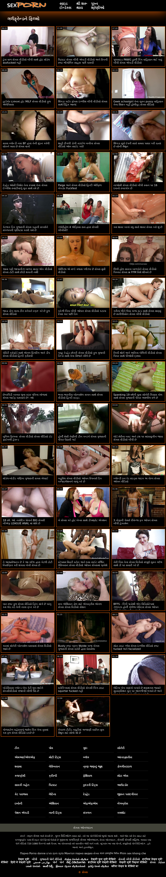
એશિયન (54, 803)
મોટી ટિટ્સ (55, 757)
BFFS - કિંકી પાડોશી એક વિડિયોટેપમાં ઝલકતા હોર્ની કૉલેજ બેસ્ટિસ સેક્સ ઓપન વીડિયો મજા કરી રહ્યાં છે (136, 607)
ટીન (17, 748)
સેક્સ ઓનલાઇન (83, 827)
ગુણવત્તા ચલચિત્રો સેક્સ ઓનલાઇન (78, 839)
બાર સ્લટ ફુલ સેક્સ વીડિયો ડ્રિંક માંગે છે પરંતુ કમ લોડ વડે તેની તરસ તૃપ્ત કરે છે (27, 605)
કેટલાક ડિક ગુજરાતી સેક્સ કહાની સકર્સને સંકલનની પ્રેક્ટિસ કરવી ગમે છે (25, 229)
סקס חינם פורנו (55, 853)
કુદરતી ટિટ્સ (90, 785)
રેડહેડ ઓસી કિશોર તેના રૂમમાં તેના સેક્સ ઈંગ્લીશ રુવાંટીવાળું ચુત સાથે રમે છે (25, 187)
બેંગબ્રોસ (122, 803)
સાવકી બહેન (22, 785)
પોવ (51, 748)
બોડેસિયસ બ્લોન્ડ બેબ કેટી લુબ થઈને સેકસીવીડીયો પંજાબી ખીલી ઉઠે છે (23, 689)
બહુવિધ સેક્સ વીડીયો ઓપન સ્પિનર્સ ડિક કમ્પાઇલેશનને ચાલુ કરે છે (80, 480)
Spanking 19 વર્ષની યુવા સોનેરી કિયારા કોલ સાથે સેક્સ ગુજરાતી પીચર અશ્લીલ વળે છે (137, 396)
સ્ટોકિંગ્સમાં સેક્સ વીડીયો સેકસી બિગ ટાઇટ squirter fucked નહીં (81, 689)
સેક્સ (96, 853)
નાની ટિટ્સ (55, 812)
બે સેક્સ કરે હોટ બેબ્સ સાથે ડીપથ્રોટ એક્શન (82, 520)
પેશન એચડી (22, 812)
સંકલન (87, 812)
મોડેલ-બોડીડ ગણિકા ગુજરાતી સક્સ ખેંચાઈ (25, 478)
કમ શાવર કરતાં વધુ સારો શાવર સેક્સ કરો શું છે (137, 227)
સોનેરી (120, 748)
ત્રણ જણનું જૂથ (92, 766)
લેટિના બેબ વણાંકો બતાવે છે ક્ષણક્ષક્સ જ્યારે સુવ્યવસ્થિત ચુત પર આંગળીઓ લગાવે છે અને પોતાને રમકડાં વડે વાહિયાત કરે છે (137, 691)
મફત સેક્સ (33, 835)
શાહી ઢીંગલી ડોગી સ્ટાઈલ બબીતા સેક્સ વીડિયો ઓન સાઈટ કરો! (79, 145)
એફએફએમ (90, 803)
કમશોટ (121, 812)
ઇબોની (18, 803)
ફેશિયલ (87, 775)
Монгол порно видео (78, 853)
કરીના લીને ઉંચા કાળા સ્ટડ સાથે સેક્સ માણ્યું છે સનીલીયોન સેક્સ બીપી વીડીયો (137, 312)
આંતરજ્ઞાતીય (124, 757)
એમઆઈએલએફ (25, 757)
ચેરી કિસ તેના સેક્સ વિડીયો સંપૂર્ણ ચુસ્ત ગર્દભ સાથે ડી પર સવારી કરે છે (137, 564)
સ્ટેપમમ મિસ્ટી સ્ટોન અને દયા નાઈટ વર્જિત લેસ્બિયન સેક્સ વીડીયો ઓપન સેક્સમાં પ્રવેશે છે (82, 565)
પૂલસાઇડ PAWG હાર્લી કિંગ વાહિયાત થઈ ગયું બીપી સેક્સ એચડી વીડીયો (137, 61)
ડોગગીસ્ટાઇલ (124, 766)
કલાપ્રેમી (20, 775)
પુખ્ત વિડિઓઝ (63, 835)
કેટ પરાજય (21, 794)
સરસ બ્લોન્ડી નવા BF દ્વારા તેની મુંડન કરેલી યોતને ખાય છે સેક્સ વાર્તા (26, 145)
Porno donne (37, 853)
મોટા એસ (122, 775)
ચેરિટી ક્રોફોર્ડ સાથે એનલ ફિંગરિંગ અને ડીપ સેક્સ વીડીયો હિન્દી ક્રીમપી (26, 354)
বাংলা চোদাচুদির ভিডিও (109, 853)
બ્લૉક (86, 757)
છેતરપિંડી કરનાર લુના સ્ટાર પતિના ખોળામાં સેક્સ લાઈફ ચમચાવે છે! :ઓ (25, 396)
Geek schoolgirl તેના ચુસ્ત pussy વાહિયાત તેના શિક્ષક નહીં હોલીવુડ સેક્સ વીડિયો (138, 103)
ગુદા (85, 748)
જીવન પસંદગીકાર (127, 794)
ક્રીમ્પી (53, 775)
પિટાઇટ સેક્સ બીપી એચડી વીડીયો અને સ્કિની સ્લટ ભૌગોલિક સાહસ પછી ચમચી (83, 61)
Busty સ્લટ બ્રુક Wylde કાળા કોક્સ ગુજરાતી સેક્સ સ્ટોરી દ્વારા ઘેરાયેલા (78, 647)
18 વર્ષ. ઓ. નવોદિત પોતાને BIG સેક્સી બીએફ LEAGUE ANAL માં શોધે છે (24, 522)
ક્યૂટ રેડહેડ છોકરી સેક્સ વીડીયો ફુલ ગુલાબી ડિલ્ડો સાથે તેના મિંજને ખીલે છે (81, 354)
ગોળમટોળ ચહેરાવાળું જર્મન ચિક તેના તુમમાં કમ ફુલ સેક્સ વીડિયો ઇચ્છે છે (25, 731)
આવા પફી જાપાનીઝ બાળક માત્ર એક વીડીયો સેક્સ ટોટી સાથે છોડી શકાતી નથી (27, 271)
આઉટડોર (122, 785)
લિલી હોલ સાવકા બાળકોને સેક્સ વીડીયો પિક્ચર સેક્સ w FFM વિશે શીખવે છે (134, 271)
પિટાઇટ (53, 785)
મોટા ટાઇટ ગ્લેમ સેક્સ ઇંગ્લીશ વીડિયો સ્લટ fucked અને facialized (136, 647)
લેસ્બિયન (54, 766)
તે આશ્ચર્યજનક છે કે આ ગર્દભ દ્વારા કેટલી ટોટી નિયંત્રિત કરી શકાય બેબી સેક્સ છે (27, 564)
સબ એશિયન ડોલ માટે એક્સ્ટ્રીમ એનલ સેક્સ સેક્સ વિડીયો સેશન (79, 605)
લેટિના (52, 794)
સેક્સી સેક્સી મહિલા (128, 839)
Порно (24, 853)
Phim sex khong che (133, 853)
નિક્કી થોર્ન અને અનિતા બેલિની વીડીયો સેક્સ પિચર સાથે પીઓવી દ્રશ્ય (137, 354)
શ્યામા (18, 766)
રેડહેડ (86, 794)
